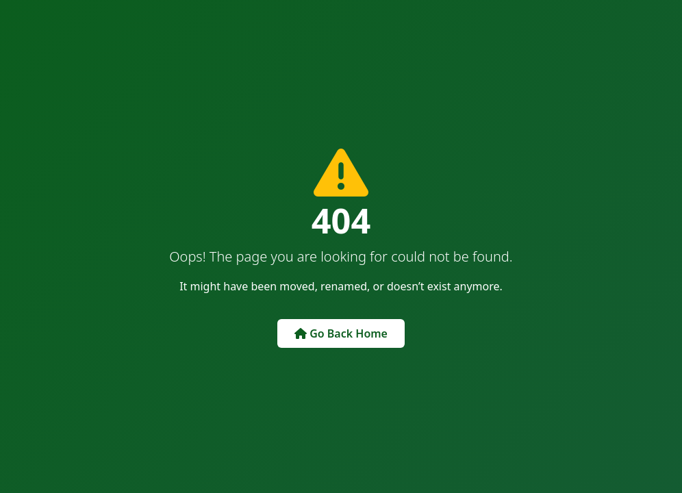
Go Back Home (341, 333)
